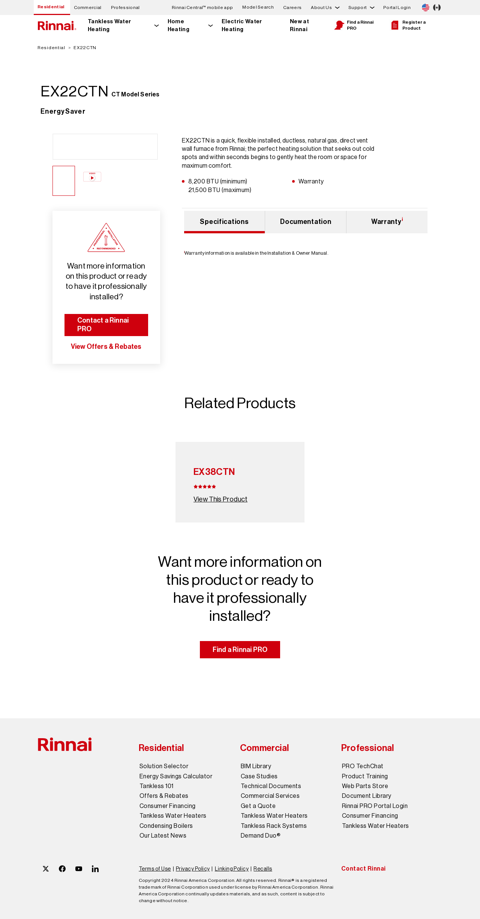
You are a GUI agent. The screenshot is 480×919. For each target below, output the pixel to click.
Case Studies (259, 776)
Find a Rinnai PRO (354, 25)
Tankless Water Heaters (173, 815)
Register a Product (407, 25)
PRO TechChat (363, 766)
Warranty (387, 221)
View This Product (221, 499)
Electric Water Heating (242, 25)
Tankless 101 (157, 786)
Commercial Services (270, 796)
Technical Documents (271, 786)
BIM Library (256, 766)
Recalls (263, 869)
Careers (292, 7)
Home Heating (178, 25)
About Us (321, 7)
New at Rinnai (299, 25)
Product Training (365, 776)
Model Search (258, 7)
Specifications (224, 222)
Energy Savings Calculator (176, 776)
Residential (51, 6)
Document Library (367, 796)
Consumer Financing (168, 806)
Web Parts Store (365, 786)
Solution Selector (164, 766)
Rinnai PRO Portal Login (375, 806)
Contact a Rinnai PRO (103, 324)
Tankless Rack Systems (274, 826)
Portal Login (397, 7)
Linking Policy (232, 869)
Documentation (305, 222)
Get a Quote (258, 806)
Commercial (88, 7)
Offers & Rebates (164, 796)
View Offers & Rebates (106, 346)
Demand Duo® (260, 835)
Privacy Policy (193, 869)
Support (357, 7)
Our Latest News (163, 835)
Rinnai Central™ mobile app (202, 7)
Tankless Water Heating (109, 25)
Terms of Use (155, 869)
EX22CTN (85, 47)
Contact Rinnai (363, 868)
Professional (125, 7)
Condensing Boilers (166, 826)
